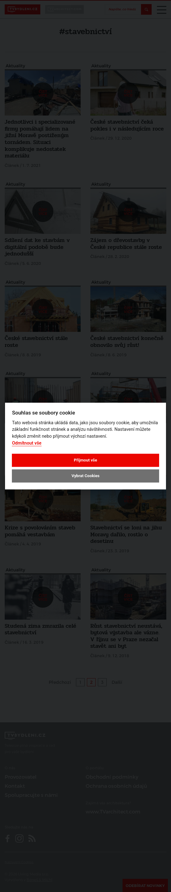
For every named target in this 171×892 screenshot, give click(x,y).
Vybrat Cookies (85, 475)
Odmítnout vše (26, 443)
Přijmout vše (85, 460)
